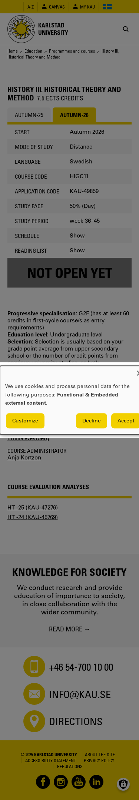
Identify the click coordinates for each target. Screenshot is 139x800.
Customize (25, 420)
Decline (91, 420)
